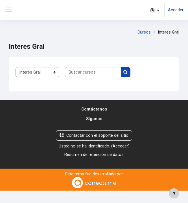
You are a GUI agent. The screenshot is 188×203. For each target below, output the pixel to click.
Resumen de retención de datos (94, 154)
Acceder (175, 9)
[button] (155, 10)
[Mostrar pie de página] (174, 193)
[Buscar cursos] (93, 72)
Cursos (144, 32)
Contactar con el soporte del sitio (94, 135)
